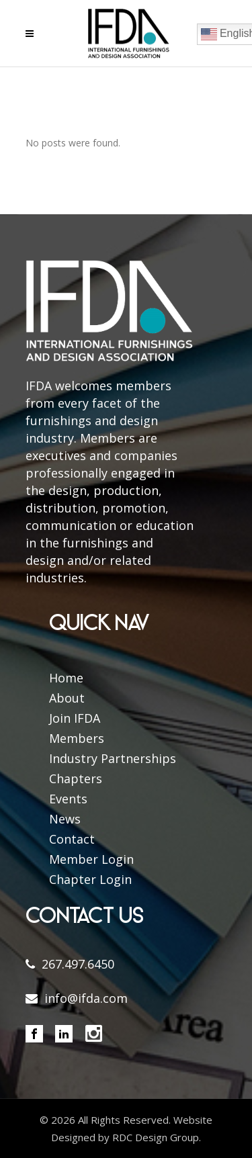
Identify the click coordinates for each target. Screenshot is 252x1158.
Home (66, 678)
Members (76, 738)
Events (68, 799)
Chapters (75, 778)
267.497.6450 (78, 964)
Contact (72, 839)
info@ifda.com (86, 998)
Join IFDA (74, 718)
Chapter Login (90, 879)
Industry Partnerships (112, 758)
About (67, 698)
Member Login (91, 859)
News (65, 819)
